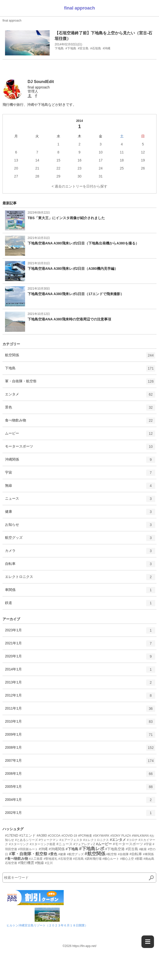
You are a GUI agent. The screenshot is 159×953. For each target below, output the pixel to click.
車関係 (80, 591)
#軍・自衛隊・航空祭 (28, 854)
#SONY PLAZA (120, 835)
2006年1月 (80, 775)
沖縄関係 (80, 461)
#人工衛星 (36, 858)
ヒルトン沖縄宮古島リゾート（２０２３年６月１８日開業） (47, 925)
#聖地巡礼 (50, 858)
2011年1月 (80, 710)
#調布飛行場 (93, 858)
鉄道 (80, 605)
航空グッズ (80, 539)
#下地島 (72, 849)
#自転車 (136, 854)
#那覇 (139, 858)
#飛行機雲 (26, 863)
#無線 (39, 863)
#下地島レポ (91, 848)
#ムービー (104, 844)
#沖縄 (43, 849)
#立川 (49, 863)
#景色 (52, 854)
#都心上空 (127, 858)
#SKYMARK (101, 835)
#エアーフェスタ (70, 840)
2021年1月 (80, 645)
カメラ (80, 552)
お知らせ (80, 526)
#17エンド (27, 835)
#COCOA (54, 835)
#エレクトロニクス (96, 840)
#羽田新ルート (28, 849)
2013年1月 (80, 684)
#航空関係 (95, 853)
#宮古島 (132, 849)
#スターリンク (19, 844)
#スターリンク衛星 (42, 844)
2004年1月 (80, 801)
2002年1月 (80, 814)
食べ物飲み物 (80, 422)
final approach (79, 8)
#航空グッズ (75, 854)
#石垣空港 (65, 858)
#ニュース (64, 844)
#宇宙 (148, 844)
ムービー (80, 435)
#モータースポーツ (128, 844)
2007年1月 (80, 762)
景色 (80, 409)
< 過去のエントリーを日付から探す (79, 186)
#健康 (62, 854)
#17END (11, 835)
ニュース (80, 500)
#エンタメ (118, 840)
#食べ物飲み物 (16, 858)
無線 (80, 487)
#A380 (42, 835)
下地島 (80, 370)
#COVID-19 (69, 835)
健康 (80, 513)
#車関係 (148, 854)
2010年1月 (80, 723)
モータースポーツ (80, 448)
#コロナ (132, 840)
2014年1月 (80, 671)
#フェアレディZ (84, 844)
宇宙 (80, 474)
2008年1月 (80, 749)
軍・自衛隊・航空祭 (80, 383)
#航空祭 (111, 854)
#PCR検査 (85, 835)
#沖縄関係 (57, 849)
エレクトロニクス (80, 578)
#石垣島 (78, 858)
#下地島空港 (115, 849)
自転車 (80, 565)
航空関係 (80, 357)
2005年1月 (80, 788)
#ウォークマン (48, 840)
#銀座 (143, 849)
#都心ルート (111, 858)
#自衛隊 (123, 854)
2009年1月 (80, 736)
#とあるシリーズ (26, 840)
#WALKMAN (140, 835)
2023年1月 (80, 632)
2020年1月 (80, 658)
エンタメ (80, 396)
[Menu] (147, 941)
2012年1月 (80, 697)
